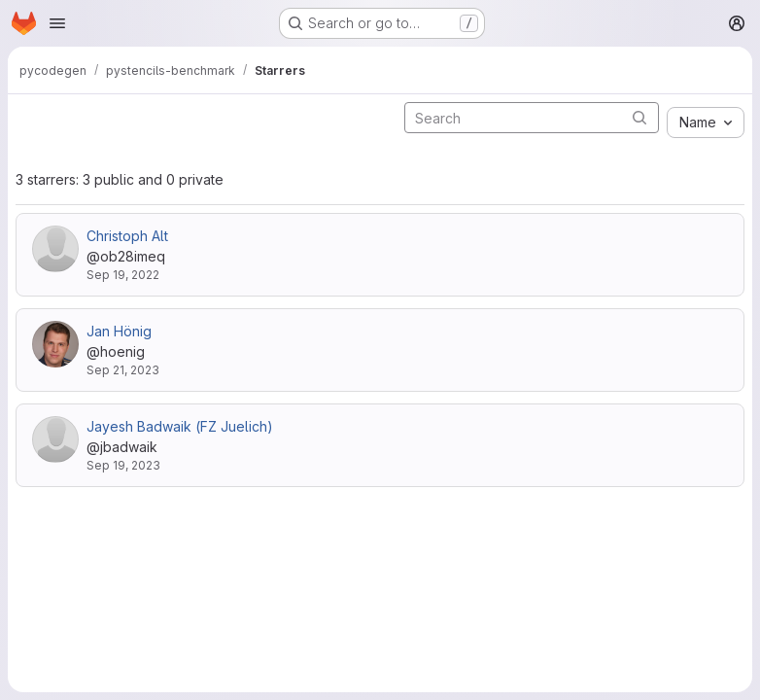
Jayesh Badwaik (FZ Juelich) (179, 426)
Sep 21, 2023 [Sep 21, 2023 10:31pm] (122, 370)
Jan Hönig (119, 331)
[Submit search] (639, 117)
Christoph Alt (127, 236)
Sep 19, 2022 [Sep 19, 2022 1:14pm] (122, 274)
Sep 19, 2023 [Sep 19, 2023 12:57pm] (123, 465)
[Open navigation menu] (57, 23)
